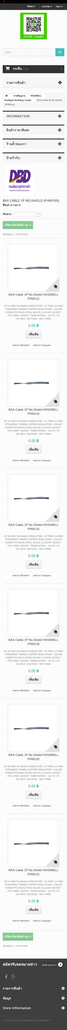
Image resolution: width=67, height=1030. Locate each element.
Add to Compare (42, 345)
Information (18, 116)
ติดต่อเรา (31, 6)
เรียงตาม (7, 214)
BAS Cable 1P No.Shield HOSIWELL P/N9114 (33, 411)
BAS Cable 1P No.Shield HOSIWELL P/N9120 (33, 757)
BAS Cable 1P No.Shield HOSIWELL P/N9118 (33, 642)
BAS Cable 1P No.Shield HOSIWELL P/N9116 (33, 527)
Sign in (59, 6)
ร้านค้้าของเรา (16, 144)
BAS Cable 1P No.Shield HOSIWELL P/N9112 (33, 296)
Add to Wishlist (21, 345)
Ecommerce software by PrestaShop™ (31, 1020)
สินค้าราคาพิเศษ (17, 130)
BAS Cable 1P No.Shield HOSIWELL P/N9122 (33, 872)
